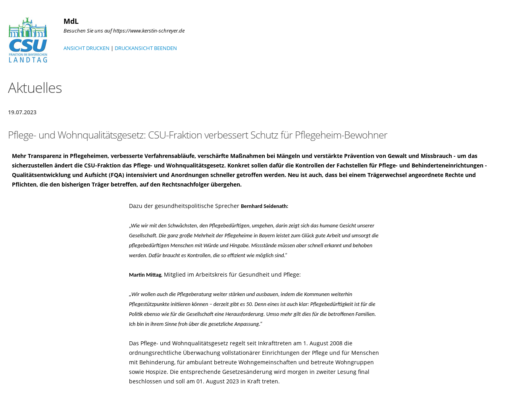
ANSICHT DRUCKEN (87, 48)
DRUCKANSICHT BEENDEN (146, 48)
